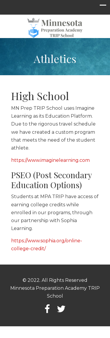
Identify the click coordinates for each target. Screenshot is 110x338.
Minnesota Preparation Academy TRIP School (55, 28)
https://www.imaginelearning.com (50, 160)
